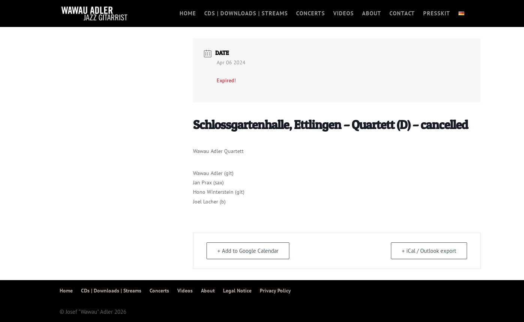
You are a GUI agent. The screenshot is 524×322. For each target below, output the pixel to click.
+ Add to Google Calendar (247, 250)
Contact (402, 14)
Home (188, 14)
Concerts (310, 14)
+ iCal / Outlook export (429, 250)
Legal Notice (237, 290)
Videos (343, 14)
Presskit (436, 14)
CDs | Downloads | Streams (246, 14)
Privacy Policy (275, 290)
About (371, 14)
